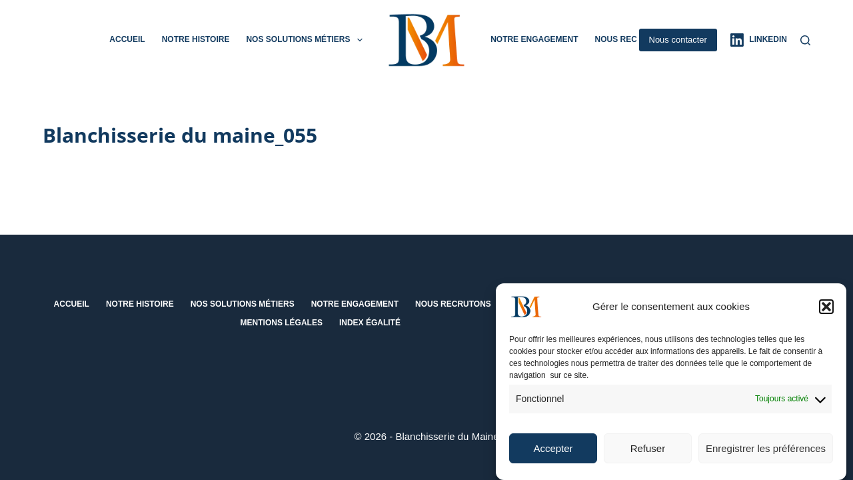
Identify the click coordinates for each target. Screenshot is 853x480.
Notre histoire (196, 39)
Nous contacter (678, 40)
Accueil (127, 39)
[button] (826, 311)
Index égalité (370, 322)
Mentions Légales (282, 322)
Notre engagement (534, 39)
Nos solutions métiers (306, 40)
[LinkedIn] (758, 40)
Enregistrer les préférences (766, 453)
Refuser (648, 453)
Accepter (552, 453)
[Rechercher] (805, 40)
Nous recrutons (632, 39)
